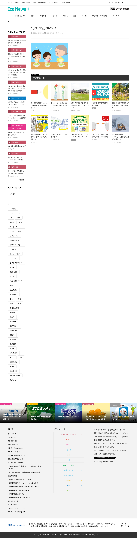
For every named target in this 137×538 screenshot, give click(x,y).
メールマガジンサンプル (17, 508)
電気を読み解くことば (15, 459)
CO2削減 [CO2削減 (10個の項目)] (13, 209)
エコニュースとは (13, 3)
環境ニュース (68, 470)
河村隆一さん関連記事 (15, 448)
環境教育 (43, 16)
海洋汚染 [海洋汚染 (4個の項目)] (13, 326)
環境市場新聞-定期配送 (39, 526)
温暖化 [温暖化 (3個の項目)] (12, 335)
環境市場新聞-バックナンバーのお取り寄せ (23, 483)
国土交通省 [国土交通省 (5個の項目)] (13, 290)
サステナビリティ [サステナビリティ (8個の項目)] (16, 231)
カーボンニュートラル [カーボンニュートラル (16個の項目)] (16, 227)
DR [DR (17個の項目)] (19, 213)
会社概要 (54, 524)
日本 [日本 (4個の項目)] (19, 303)
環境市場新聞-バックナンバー (99, 526)
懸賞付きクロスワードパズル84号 (20, 479)
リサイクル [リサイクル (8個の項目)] (13, 258)
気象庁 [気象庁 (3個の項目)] (12, 317)
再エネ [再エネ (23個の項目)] (12, 276)
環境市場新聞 (26, 3)
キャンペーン (117, 16)
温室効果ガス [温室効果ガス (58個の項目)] (14, 330)
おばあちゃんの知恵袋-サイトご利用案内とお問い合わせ (25, 467)
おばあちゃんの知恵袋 (99, 16)
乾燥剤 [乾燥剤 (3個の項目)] (12, 267)
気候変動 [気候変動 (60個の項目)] (13, 312)
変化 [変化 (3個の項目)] (11, 299)
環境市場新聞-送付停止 (16, 494)
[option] (13, 413)
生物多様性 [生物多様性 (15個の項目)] (13, 353)
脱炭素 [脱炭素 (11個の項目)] (12, 366)
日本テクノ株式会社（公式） (39, 524)
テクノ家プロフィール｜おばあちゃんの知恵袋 (24, 472)
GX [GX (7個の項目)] (11, 218)
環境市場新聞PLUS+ (39, 3)
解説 (74, 16)
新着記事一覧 (12, 441)
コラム (65, 16)
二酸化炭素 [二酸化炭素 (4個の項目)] (13, 272)
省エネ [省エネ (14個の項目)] (12, 357)
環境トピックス (20, 16)
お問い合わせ (66, 3)
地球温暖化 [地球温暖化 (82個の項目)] (13, 294)
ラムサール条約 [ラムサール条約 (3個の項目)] (15, 254)
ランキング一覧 (13, 501)
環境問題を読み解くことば (17, 455)
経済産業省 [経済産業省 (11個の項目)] (13, 362)
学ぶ (68, 455)
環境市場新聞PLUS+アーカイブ (19, 497)
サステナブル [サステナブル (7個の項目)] (14, 236)
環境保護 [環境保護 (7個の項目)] (13, 339)
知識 (32, 16)
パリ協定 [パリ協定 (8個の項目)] (13, 249)
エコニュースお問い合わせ (17, 512)
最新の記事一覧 (13, 445)
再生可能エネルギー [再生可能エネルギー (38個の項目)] (16, 281)
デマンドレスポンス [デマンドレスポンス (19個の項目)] (16, 245)
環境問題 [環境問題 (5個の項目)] (13, 344)
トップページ (12, 437)
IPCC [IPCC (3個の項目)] (18, 218)
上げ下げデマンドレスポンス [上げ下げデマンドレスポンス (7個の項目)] (16, 263)
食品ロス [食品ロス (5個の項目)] (13, 380)
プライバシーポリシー (66, 524)
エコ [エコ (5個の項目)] (20, 222)
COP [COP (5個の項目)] (11, 213)
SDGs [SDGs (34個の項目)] (12, 222)
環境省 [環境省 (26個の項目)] (12, 348)
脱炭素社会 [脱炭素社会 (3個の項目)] (13, 371)
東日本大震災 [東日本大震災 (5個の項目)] (14, 308)
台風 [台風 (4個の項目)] (11, 285)
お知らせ (79, 524)
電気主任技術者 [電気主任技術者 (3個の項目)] (15, 375)
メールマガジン (54, 3)
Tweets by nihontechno (103, 461)
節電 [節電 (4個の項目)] (21, 357)
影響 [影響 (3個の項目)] (19, 299)
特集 (68, 460)
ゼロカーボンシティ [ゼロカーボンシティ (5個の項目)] (16, 240)
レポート (55, 16)
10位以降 (21, 180)
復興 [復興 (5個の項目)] (11, 303)
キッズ (84, 16)
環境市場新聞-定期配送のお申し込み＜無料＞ (24, 486)
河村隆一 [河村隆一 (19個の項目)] (13, 321)
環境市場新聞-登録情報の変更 (19, 490)
